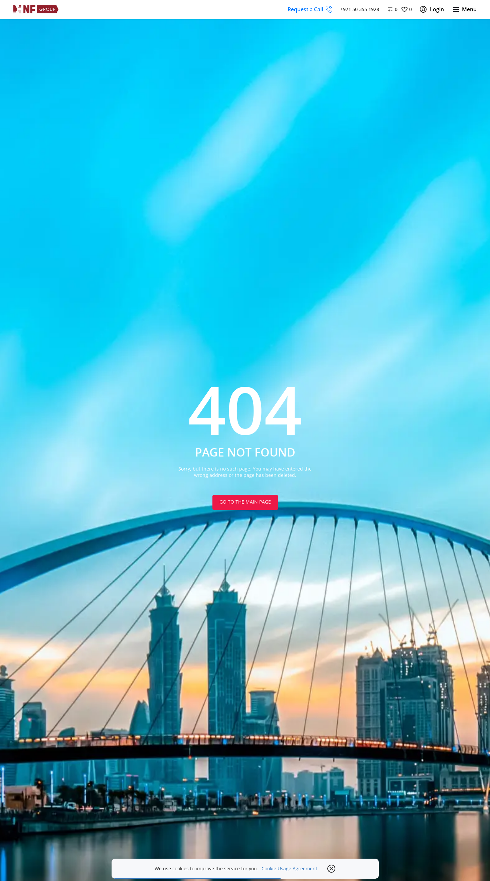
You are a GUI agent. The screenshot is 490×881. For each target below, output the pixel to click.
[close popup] (331, 869)
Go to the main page (245, 502)
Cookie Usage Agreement (289, 868)
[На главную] (36, 9)
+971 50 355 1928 (359, 9)
